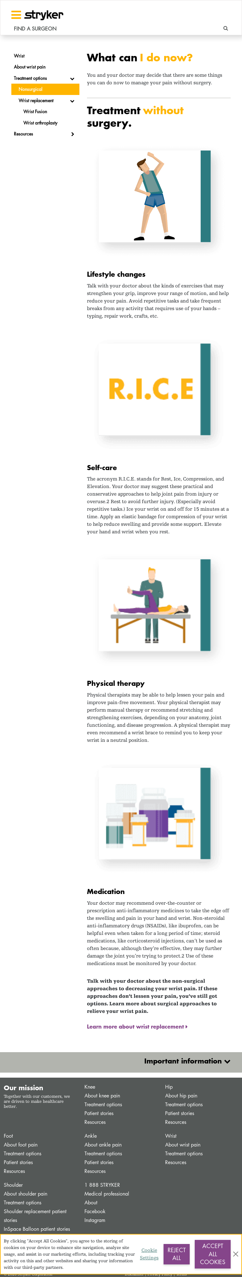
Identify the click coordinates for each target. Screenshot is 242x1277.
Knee (89, 1087)
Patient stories (98, 1113)
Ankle (90, 1136)
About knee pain (102, 1095)
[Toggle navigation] (16, 15)
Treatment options (103, 1104)
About (90, 1202)
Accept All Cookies (212, 1254)
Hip (169, 1087)
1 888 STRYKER (102, 1185)
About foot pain (20, 1144)
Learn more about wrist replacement (136, 1026)
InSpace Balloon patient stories (37, 1229)
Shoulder (13, 1185)
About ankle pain (103, 1144)
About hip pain (181, 1095)
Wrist (170, 1136)
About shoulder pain (25, 1194)
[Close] (235, 1254)
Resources (95, 1122)
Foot (8, 1136)
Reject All (177, 1254)
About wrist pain (182, 1144)
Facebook (95, 1211)
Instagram (94, 1220)
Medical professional (106, 1194)
